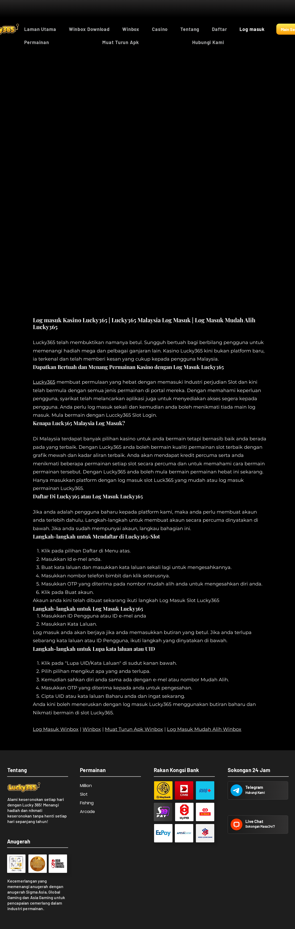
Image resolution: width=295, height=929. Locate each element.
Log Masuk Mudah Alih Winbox (204, 729)
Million (86, 786)
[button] (59, 42)
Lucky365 (44, 382)
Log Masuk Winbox (56, 729)
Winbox (92, 729)
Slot (84, 794)
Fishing (87, 803)
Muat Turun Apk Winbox (134, 729)
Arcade (87, 812)
